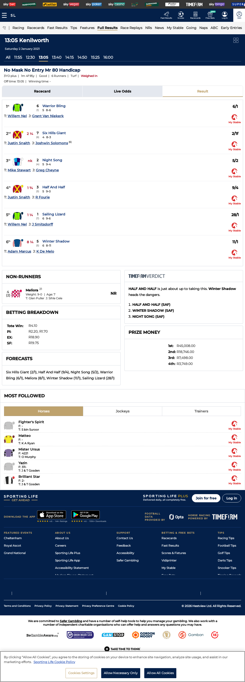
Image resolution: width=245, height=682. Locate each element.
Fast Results (170, 545)
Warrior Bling (54, 106)
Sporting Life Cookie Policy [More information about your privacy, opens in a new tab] (54, 664)
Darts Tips (225, 560)
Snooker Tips (227, 568)
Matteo (24, 435)
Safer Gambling (128, 560)
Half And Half (53, 187)
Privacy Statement (67, 617)
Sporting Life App (67, 560)
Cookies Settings (81, 675)
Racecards (169, 538)
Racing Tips (226, 538)
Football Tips (227, 545)
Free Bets (168, 575)
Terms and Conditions (17, 617)
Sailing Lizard (53, 214)
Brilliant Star (29, 476)
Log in (231, 498)
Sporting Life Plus (67, 553)
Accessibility (125, 553)
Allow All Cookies (160, 675)
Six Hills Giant (54, 133)
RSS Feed (61, 582)
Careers (60, 545)
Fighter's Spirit (31, 422)
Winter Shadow (56, 241)
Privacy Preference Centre (98, 617)
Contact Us (125, 538)
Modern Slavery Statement (74, 575)
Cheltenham (13, 538)
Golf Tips (224, 553)
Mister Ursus (29, 449)
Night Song (52, 160)
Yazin (22, 463)
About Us (62, 538)
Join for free (206, 498)
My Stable (168, 568)
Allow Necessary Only (121, 675)
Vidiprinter (169, 560)
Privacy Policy (43, 617)
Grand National (15, 553)
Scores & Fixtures (173, 553)
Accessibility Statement (72, 568)
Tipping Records (229, 575)
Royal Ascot (12, 545)
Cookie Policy (126, 617)
